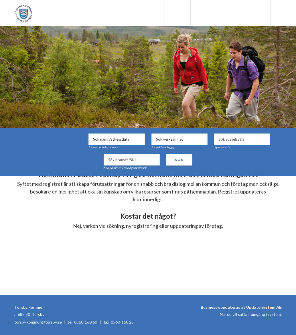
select (264, 139)
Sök (179, 159)
